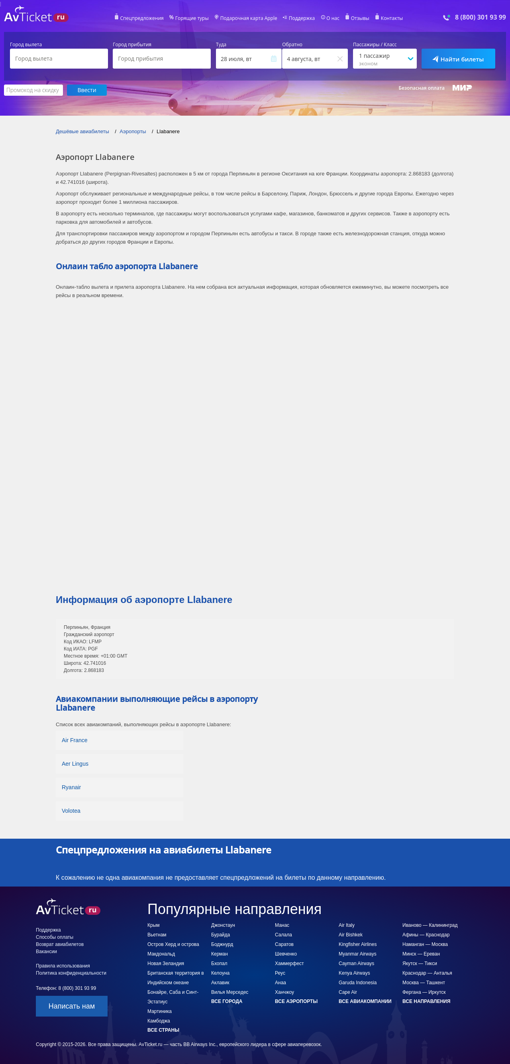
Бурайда (220, 935)
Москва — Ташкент (423, 982)
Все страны (163, 1030)
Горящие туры (192, 18)
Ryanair (71, 787)
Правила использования (63, 966)
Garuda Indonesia (358, 982)
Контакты (392, 18)
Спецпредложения (142, 18)
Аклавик (220, 982)
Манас (282, 925)
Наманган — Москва (425, 944)
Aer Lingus (75, 764)
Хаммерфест (289, 963)
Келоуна (220, 973)
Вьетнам (157, 935)
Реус (280, 973)
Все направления (426, 1001)
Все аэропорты (296, 1001)
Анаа (280, 982)
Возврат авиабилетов (60, 944)
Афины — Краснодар (425, 935)
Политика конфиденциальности (71, 973)
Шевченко (286, 954)
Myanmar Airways (358, 954)
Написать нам (72, 1006)
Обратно (292, 44)
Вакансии (46, 951)
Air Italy (347, 925)
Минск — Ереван (421, 954)
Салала (283, 935)
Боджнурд (222, 944)
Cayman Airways (356, 963)
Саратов (284, 944)
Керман (219, 954)
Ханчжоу (284, 992)
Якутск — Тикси (419, 963)
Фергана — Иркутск (424, 992)
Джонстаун (223, 925)
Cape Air (348, 992)
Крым (153, 925)
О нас (332, 18)
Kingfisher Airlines (358, 944)
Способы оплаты (54, 937)
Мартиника (159, 1011)
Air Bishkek (351, 935)
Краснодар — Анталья (427, 973)
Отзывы (360, 18)
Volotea (71, 811)
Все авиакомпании (365, 1001)
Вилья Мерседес (229, 992)
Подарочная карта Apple (248, 18)
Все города (226, 1001)
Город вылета (26, 44)
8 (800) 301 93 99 (480, 17)
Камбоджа (158, 1021)
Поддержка (302, 18)
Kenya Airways (354, 973)
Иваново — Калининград (429, 925)
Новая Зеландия (165, 963)
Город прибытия (132, 44)
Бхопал (219, 963)
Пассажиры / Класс (375, 44)
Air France (75, 740)
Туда (221, 44)
